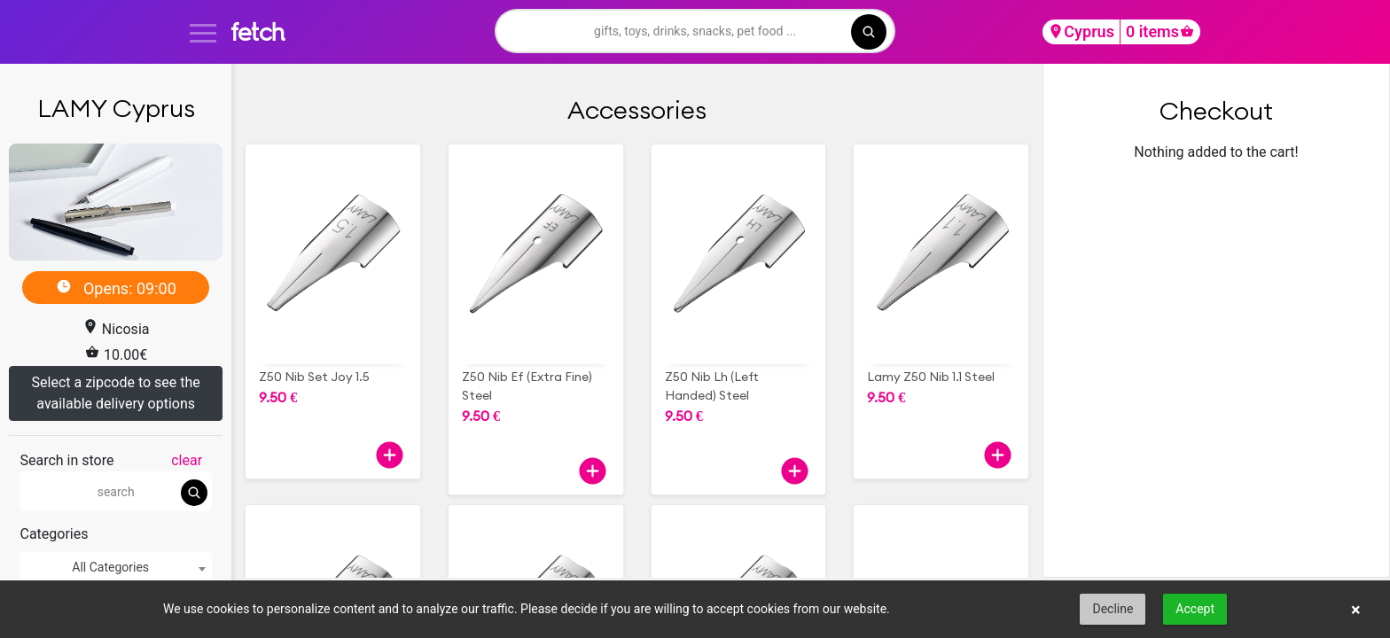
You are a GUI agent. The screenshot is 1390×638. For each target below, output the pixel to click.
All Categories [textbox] (110, 567)
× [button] (1356, 610)
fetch (257, 31)
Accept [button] (1194, 609)
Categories (54, 533)
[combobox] (115, 567)
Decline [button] (1112, 609)
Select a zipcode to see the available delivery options (116, 393)
